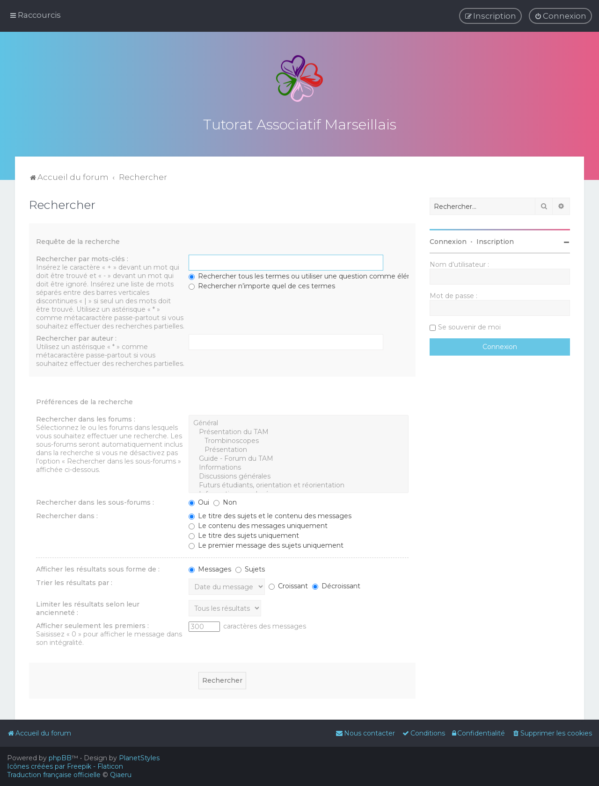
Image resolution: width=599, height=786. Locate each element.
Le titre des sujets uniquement (244, 533)
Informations (298, 465)
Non (225, 500)
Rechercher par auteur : (76, 336)
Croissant (288, 584)
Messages (210, 567)
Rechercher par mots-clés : (82, 257)
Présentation (298, 447)
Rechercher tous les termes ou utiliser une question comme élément (307, 274)
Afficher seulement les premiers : (92, 624)
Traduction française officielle (54, 775)
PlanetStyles (139, 758)
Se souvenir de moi (469, 325)
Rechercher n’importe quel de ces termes (262, 284)
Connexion (448, 240)
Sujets (250, 567)
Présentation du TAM (298, 430)
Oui (199, 500)
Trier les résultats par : (74, 581)
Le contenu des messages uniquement (258, 524)
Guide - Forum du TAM (298, 456)
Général (298, 421)
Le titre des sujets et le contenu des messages (270, 514)
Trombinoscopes (298, 439)
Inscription (495, 240)
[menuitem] (560, 16)
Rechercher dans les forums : (85, 417)
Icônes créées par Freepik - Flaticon (65, 766)
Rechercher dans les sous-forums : (95, 500)
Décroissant (336, 584)
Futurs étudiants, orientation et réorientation (298, 483)
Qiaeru (120, 775)
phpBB (60, 758)
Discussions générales (298, 474)
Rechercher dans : (67, 514)
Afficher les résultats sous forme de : (98, 567)
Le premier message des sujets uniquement (266, 543)
